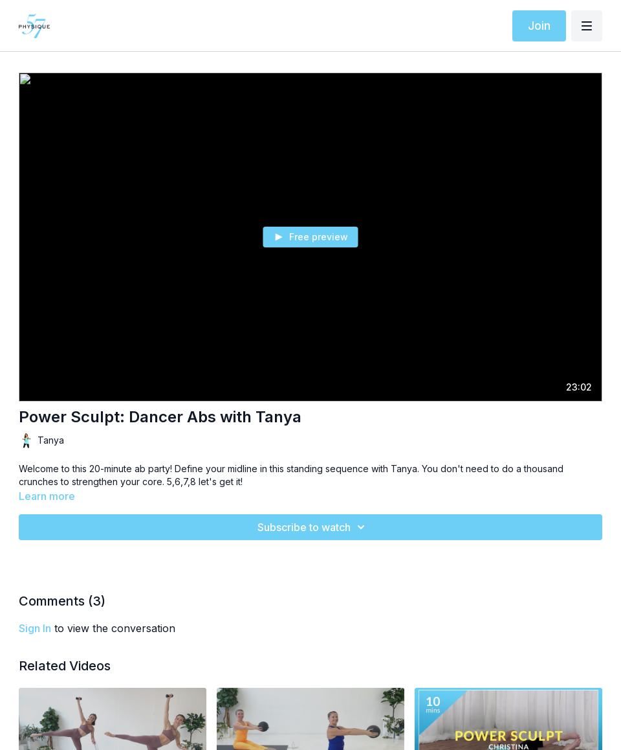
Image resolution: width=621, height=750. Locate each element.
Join (539, 25)
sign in (35, 628)
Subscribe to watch (313, 527)
